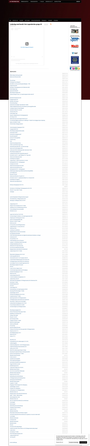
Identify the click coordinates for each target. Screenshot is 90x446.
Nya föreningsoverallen (14, 318)
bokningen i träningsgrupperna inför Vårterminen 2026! (20, 87)
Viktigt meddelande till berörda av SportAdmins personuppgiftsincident (23, 106)
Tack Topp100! (12, 437)
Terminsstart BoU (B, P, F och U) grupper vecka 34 (19, 257)
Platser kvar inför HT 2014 (14, 374)
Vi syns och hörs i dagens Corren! (16, 268)
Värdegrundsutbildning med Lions (16, 243)
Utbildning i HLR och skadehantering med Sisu (18, 207)
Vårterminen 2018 (13, 228)
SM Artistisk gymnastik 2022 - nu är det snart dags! (19, 146)
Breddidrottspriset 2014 (14, 365)
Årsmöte (11, 266)
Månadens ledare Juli (14, 391)
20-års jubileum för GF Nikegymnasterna (17, 390)
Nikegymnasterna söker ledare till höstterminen (18, 393)
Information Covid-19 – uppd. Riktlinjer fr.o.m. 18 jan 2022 (20, 155)
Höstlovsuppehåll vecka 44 (15, 256)
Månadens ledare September (15, 372)
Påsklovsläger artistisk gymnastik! (16, 75)
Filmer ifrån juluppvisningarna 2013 (16, 433)
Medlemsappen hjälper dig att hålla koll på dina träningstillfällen (21, 170)
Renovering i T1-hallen (14, 282)
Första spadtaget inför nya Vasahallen (17, 209)
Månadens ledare (13, 423)
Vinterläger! (12, 191)
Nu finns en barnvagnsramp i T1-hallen (17, 353)
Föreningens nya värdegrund (15, 82)
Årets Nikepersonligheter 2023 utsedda (17, 130)
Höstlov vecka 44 (13, 357)
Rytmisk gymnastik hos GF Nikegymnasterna (18, 297)
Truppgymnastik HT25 (14, 99)
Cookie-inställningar (13, 442)
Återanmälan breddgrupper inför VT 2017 (17, 254)
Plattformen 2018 (13, 223)
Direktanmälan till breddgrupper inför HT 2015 (18, 303)
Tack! (11, 141)
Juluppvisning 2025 (13, 85)
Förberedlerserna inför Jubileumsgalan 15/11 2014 (19, 341)
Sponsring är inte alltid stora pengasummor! (18, 362)
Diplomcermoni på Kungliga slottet (16, 148)
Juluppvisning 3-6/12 (14, 203)
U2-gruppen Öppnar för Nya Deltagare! (17, 108)
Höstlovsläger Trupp (13, 113)
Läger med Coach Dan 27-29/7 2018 (16, 214)
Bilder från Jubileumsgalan (15, 322)
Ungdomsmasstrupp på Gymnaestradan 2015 (18, 346)
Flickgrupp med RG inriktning (15, 407)
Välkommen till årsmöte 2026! (15, 76)
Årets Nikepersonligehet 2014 (15, 310)
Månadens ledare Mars (14, 421)
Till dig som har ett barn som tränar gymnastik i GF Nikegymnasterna (22, 329)
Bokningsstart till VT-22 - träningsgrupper (17, 162)
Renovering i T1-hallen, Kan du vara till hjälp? (18, 301)
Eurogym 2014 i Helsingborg (15, 388)
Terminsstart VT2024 (13, 132)
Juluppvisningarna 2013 (14, 435)
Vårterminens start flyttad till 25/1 (16, 181)
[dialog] (72, 439)
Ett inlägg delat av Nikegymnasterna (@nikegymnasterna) (27, 63)
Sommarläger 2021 (13, 172)
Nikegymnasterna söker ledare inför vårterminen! (18, 249)
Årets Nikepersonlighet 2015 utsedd (16, 264)
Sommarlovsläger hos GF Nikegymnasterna (18, 306)
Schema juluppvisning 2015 (15, 275)
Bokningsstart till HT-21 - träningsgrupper (17, 169)
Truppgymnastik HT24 (14, 129)
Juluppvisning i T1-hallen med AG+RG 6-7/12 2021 (19, 160)
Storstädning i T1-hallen (14, 431)
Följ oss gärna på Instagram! (15, 360)
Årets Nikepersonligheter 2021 (15, 151)
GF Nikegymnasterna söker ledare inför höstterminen (19, 261)
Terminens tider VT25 (14, 111)
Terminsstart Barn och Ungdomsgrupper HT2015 (18, 289)
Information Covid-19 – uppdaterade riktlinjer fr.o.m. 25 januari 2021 (22, 177)
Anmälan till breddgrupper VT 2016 (16, 271)
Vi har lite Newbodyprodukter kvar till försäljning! (18, 270)
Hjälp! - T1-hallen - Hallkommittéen (16, 395)
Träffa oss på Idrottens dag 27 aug (16, 144)
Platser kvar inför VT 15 (14, 330)
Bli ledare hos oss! (13, 210)
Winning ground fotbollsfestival (15, 379)
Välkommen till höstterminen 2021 (16, 167)
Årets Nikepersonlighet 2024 (15, 92)
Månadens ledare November (15, 355)
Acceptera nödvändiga (73, 442)
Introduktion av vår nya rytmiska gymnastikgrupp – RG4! (20, 83)
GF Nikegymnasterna (14, 1)
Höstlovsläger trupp (13, 89)
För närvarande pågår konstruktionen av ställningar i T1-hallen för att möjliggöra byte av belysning (27, 120)
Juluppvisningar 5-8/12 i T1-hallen (16, 250)
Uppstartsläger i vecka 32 (14, 386)
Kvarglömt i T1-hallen (14, 383)
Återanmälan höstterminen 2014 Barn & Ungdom (18, 412)
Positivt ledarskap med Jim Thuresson (17, 240)
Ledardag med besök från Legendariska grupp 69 (26, 24)
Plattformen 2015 (13, 334)
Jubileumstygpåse (13, 343)
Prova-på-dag (12, 325)
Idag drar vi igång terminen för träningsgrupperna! (19, 115)
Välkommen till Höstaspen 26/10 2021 (17, 165)
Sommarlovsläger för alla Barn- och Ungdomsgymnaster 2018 (21, 216)
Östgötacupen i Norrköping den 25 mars (17, 217)
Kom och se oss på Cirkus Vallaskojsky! (17, 370)
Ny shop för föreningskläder (15, 137)
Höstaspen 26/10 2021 (14, 163)
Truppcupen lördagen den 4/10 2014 (16, 367)
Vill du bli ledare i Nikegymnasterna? (16, 123)
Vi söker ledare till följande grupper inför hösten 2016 (19, 259)
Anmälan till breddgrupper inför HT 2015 (17, 294)
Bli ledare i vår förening (14, 101)
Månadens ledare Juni (14, 398)
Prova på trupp (12, 80)
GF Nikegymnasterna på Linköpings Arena (17, 377)
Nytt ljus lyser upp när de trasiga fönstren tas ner (18, 118)
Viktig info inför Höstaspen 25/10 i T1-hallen (18, 205)
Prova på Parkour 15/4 (14, 238)
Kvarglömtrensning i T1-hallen (15, 296)
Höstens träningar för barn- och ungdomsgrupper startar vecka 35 (22, 94)
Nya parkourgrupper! (13, 136)
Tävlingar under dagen (14, 315)
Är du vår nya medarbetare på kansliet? (17, 247)
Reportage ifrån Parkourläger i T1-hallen (17, 290)
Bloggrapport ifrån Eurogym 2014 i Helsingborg (18, 384)
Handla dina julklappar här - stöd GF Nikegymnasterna (19, 344)
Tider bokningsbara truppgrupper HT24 (17, 127)
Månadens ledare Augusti (14, 381)
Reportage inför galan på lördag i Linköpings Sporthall (20, 351)
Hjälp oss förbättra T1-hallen (15, 122)
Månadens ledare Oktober (14, 369)
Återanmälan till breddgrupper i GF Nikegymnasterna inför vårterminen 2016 (23, 280)
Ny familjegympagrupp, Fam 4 (15, 332)
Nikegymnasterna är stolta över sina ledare (17, 231)
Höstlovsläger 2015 (13, 287)
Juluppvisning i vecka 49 (14, 278)
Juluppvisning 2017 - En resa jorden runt (17, 226)
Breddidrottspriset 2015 (14, 283)
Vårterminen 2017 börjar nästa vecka (16, 245)
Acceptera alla (83, 442)
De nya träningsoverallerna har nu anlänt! (17, 304)
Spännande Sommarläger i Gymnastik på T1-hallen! (19, 104)
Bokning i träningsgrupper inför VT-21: (17, 184)
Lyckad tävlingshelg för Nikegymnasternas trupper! (19, 196)
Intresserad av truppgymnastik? (15, 134)
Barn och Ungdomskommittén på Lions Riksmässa (19, 400)
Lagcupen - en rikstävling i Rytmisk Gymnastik (18, 242)
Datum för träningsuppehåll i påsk (16, 219)
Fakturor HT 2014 (13, 409)
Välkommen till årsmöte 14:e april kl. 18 (17, 176)
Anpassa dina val (59, 442)
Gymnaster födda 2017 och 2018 (16, 109)
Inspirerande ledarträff (14, 90)
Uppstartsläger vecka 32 (14, 292)
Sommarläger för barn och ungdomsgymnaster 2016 (19, 263)
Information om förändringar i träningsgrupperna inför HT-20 (21, 188)
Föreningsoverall (13, 419)
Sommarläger (12, 402)
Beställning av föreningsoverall (15, 313)
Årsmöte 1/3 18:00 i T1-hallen (15, 221)
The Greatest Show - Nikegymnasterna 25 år (18, 198)
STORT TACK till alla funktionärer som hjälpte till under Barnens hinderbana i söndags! (25, 235)
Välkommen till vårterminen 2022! (16, 156)
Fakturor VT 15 (12, 336)
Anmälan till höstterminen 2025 (15, 97)
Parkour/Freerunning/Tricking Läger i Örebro (18, 311)
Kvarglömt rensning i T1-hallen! (15, 320)
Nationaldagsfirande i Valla (15, 397)
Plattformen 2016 (13, 273)
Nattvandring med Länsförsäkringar (16, 376)
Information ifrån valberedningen (16, 426)
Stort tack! (12, 285)
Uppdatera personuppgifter (15, 358)
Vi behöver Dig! (12, 139)
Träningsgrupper (25, 1)
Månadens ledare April (14, 417)
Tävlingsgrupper (34, 1)
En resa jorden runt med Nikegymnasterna (17, 224)
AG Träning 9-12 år (13, 116)
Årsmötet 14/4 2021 (13, 174)
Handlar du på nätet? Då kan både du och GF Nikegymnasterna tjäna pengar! (24, 428)
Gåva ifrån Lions (13, 339)
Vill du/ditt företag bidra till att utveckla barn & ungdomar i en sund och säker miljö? (25, 414)
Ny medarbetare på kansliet (15, 233)
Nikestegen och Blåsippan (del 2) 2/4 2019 (17, 200)
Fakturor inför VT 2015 (14, 348)
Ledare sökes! (12, 430)
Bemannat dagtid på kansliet (15, 327)
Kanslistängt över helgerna (15, 158)
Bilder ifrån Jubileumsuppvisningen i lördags (18, 350)
